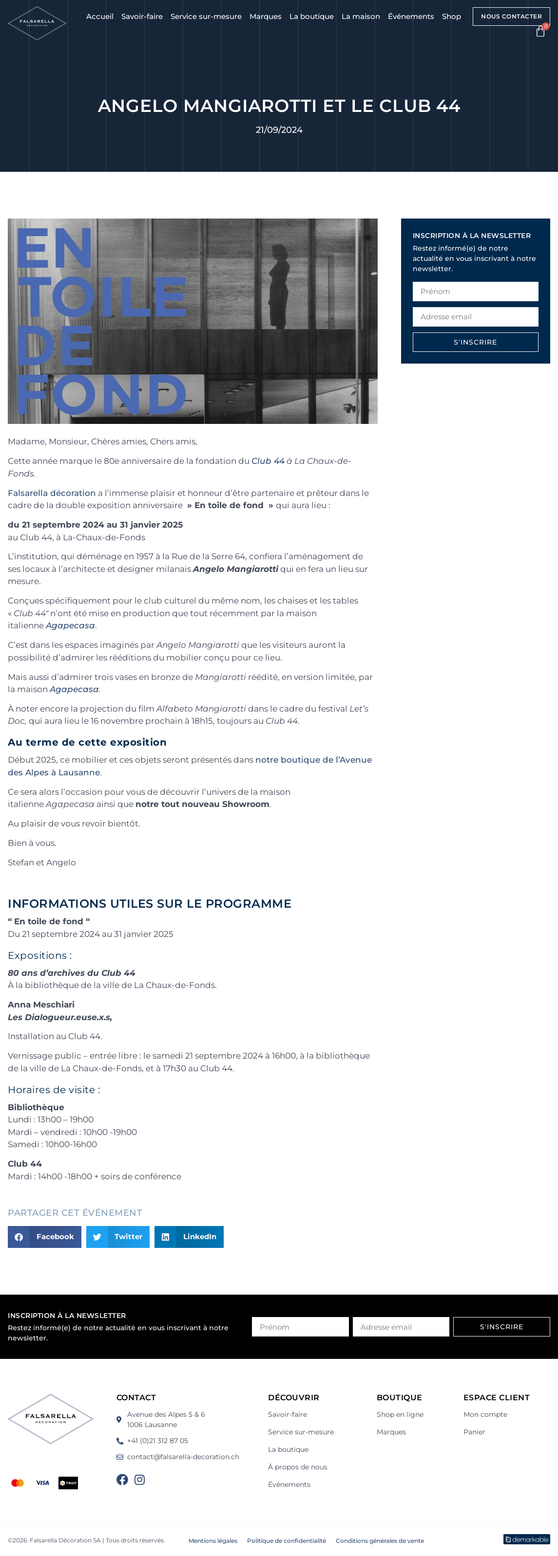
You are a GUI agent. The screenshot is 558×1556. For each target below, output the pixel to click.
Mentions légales (213, 1540)
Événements (411, 16)
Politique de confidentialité (286, 1540)
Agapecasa (70, 625)
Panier (474, 1432)
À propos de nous (297, 1467)
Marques (266, 16)
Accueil (100, 16)
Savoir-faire (142, 16)
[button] (44, 1237)
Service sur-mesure (206, 16)
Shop (451, 16)
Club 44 (268, 461)
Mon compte (485, 1414)
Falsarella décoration (52, 493)
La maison (361, 16)
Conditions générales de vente (380, 1540)
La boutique (311, 16)
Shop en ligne (400, 1414)
